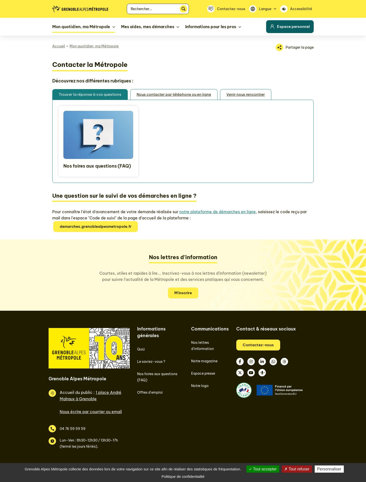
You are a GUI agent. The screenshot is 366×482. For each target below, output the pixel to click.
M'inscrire (183, 292)
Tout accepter (263, 469)
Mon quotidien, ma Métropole (94, 46)
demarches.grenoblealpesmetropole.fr (95, 226)
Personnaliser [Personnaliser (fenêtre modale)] (329, 469)
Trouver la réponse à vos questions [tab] (90, 94)
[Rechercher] (183, 9)
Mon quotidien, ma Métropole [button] (81, 26)
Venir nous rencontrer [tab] (245, 94)
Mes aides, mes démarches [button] (147, 26)
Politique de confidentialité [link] (183, 476)
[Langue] (262, 9)
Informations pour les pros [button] (210, 26)
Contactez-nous (258, 345)
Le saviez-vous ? (151, 361)
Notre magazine (204, 361)
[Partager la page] (295, 47)
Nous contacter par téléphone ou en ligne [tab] (174, 94)
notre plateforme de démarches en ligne (217, 211)
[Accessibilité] (297, 9)
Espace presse (203, 373)
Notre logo (200, 386)
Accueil (58, 46)
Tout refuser (297, 469)
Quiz (141, 349)
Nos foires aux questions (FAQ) (97, 166)
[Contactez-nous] (226, 9)
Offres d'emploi (150, 392)
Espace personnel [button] (290, 26)
